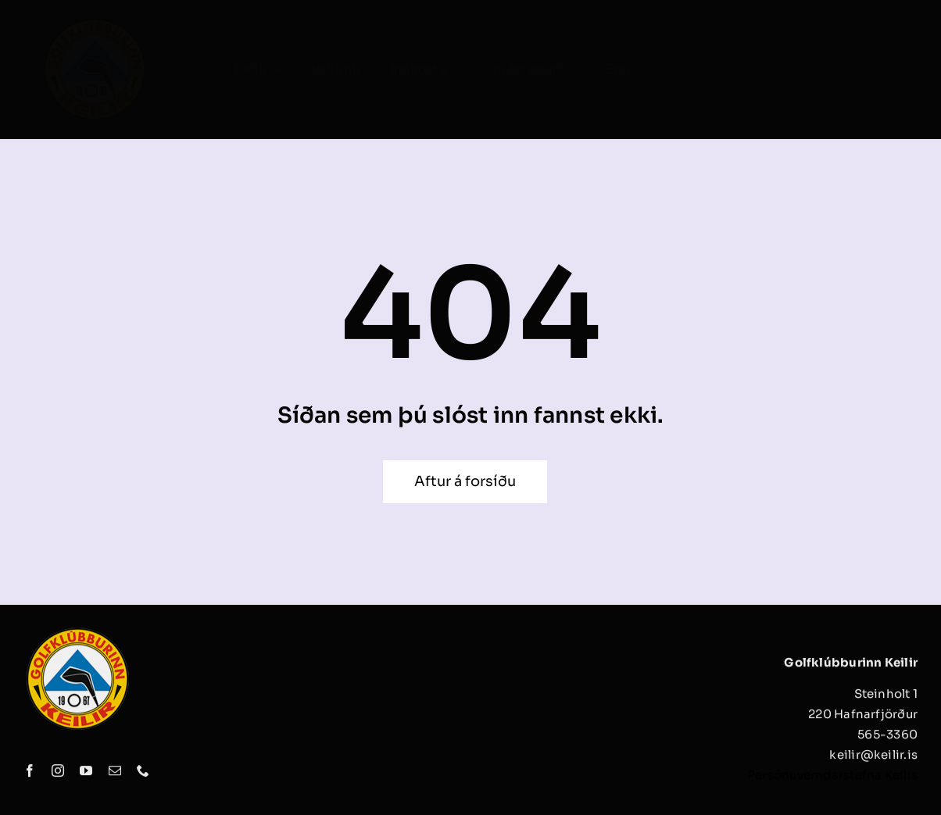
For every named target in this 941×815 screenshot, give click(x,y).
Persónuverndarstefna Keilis (832, 779)
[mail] (115, 775)
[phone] (143, 775)
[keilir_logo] (94, 21)
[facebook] (29, 775)
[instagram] (58, 775)
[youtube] (86, 775)
